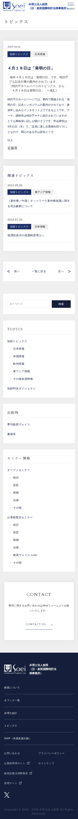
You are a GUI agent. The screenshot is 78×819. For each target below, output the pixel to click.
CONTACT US (36, 624)
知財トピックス (19, 54)
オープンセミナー (18, 470)
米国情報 (19, 356)
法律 (16, 500)
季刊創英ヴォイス (18, 424)
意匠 (16, 485)
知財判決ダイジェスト (21, 388)
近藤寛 (12, 148)
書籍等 (11, 434)
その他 (17, 507)
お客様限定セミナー (20, 517)
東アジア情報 (21, 371)
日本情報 (40, 54)
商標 (16, 492)
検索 (61, 304)
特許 (16, 477)
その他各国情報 (23, 378)
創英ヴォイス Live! (25, 555)
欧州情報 (19, 363)
